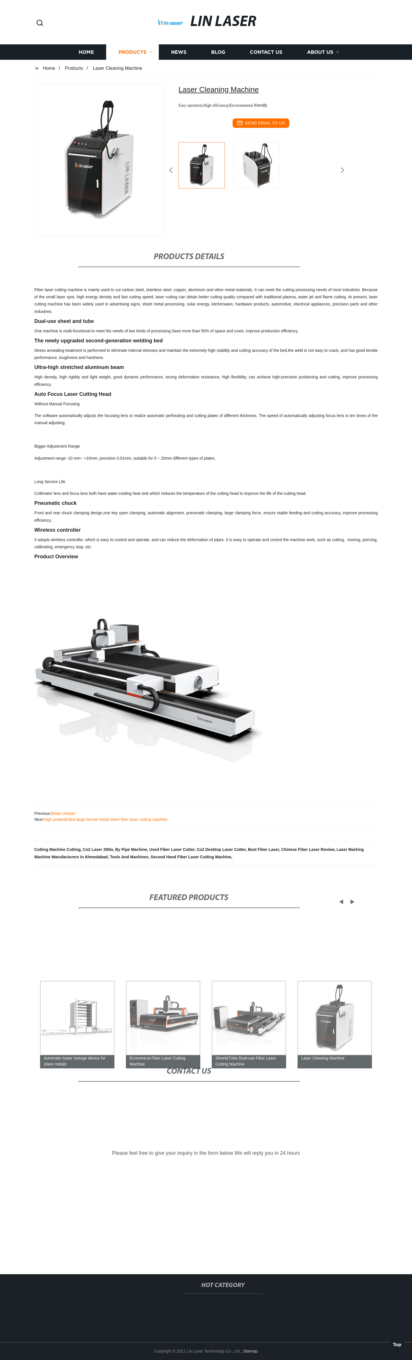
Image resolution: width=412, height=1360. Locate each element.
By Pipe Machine (131, 849)
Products (132, 65)
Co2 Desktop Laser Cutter (221, 849)
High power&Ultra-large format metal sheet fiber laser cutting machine (106, 819)
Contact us (266, 65)
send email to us (261, 123)
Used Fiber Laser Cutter (172, 849)
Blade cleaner (63, 813)
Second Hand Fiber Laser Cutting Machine (190, 857)
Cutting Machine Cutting (57, 849)
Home (86, 65)
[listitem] (206, 168)
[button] (39, 23)
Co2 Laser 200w (98, 849)
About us (320, 65)
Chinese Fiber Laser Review (307, 849)
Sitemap (250, 1351)
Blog (218, 65)
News (179, 65)
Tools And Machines (129, 857)
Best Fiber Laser (263, 849)
